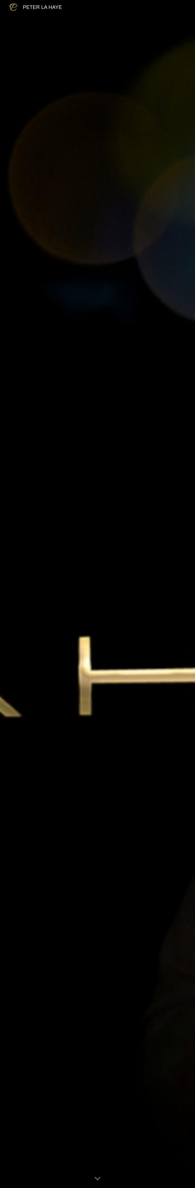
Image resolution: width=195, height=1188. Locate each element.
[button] (97, 1179)
